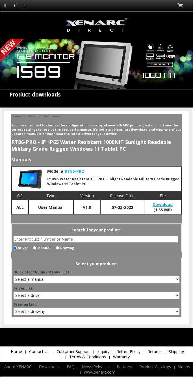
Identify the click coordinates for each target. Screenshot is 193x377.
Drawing (65, 248)
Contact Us (39, 351)
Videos (184, 366)
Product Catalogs (155, 366)
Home (16, 116)
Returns (155, 351)
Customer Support (73, 351)
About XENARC (18, 366)
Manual (42, 248)
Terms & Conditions (87, 357)
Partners (124, 366)
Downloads (49, 366)
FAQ (71, 366)
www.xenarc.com (99, 372)
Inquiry (103, 351)
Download (163, 204)
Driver (20, 248)
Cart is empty (180, 5)
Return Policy (128, 351)
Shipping (176, 351)
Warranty (121, 357)
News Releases (96, 366)
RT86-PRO (74, 171)
